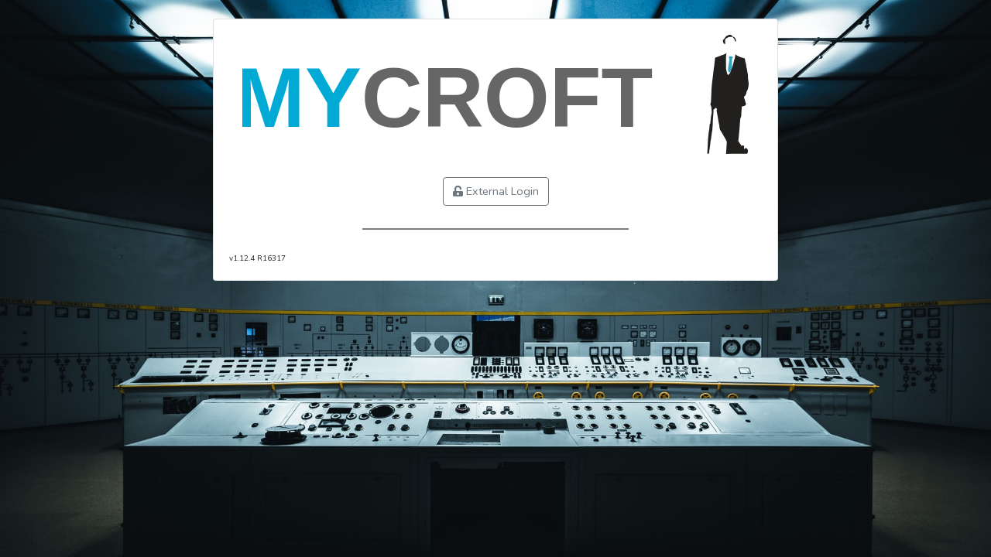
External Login (496, 191)
